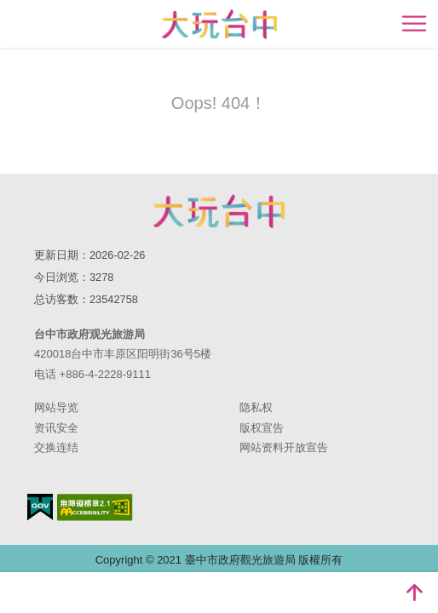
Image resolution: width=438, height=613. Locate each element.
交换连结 (56, 447)
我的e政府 (40, 507)
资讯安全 (56, 427)
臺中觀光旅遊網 (219, 24)
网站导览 (56, 407)
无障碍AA (95, 507)
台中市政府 (219, 211)
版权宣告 (261, 427)
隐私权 (256, 407)
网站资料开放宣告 (283, 447)
